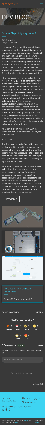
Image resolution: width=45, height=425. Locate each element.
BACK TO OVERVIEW (10, 312)
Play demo (10, 199)
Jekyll (37, 422)
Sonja (26, 420)
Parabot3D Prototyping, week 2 (18, 299)
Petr (16, 422)
